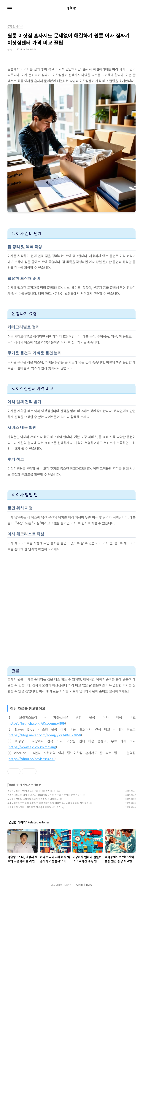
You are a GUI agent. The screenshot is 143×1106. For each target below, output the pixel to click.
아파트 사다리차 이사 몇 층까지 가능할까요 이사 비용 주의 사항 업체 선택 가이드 (44, 865)
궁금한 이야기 (15, 855)
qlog (71, 7)
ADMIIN (79, 1098)
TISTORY (67, 1098)
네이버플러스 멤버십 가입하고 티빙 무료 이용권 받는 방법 (34, 878)
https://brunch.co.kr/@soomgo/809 (37, 723)
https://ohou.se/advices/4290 (32, 758)
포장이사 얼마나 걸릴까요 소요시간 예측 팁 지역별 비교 (32, 869)
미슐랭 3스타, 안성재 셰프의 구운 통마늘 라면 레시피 (31, 861)
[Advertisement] (71, 797)
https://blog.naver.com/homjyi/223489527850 (45, 735)
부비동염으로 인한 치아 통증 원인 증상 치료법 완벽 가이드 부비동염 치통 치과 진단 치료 (47, 874)
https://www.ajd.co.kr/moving (32, 747)
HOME (89, 1098)
